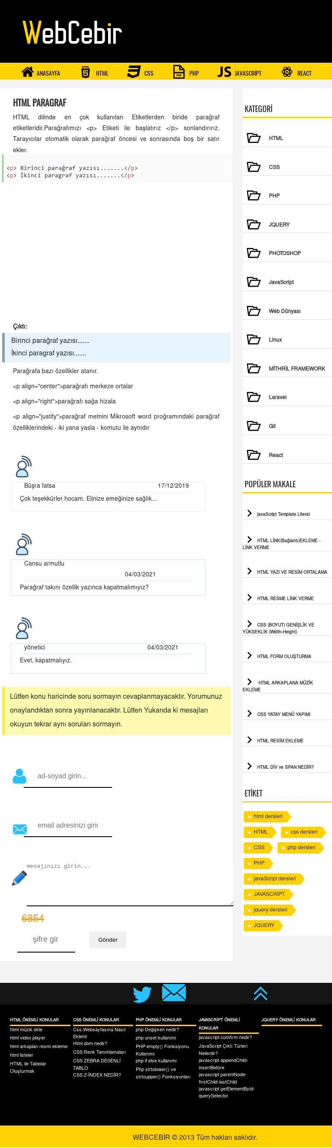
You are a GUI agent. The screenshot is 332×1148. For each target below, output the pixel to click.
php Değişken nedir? (157, 1031)
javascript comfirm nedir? (225, 1038)
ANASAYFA (40, 72)
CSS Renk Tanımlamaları (99, 1053)
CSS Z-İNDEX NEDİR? (97, 1076)
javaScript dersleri (275, 879)
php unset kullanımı (156, 1039)
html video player (27, 1039)
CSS (140, 72)
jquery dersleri (270, 910)
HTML (94, 72)
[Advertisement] (116, 255)
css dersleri (304, 832)
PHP (185, 72)
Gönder (107, 940)
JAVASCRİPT (239, 72)
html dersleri (268, 816)
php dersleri (301, 848)
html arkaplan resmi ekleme (38, 1048)
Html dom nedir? (90, 1044)
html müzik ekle (26, 1031)
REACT (296, 72)
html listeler (21, 1056)
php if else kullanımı (156, 1062)
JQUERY (264, 925)
